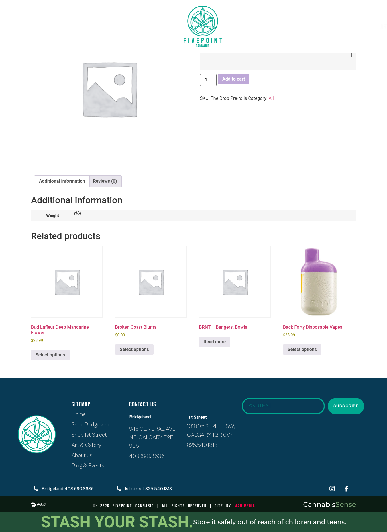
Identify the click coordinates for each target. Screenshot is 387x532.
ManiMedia (245, 505)
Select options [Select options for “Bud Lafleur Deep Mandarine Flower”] (50, 355)
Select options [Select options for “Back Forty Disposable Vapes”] (302, 349)
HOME (19, 21)
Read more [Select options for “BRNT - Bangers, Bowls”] (214, 341)
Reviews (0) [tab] (105, 181)
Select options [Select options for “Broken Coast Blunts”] (134, 349)
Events (335, 26)
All (271, 98)
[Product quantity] (208, 80)
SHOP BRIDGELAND (110, 21)
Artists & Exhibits (288, 26)
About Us (77, 31)
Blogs (362, 26)
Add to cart (233, 79)
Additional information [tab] (62, 181)
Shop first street (58, 21)
